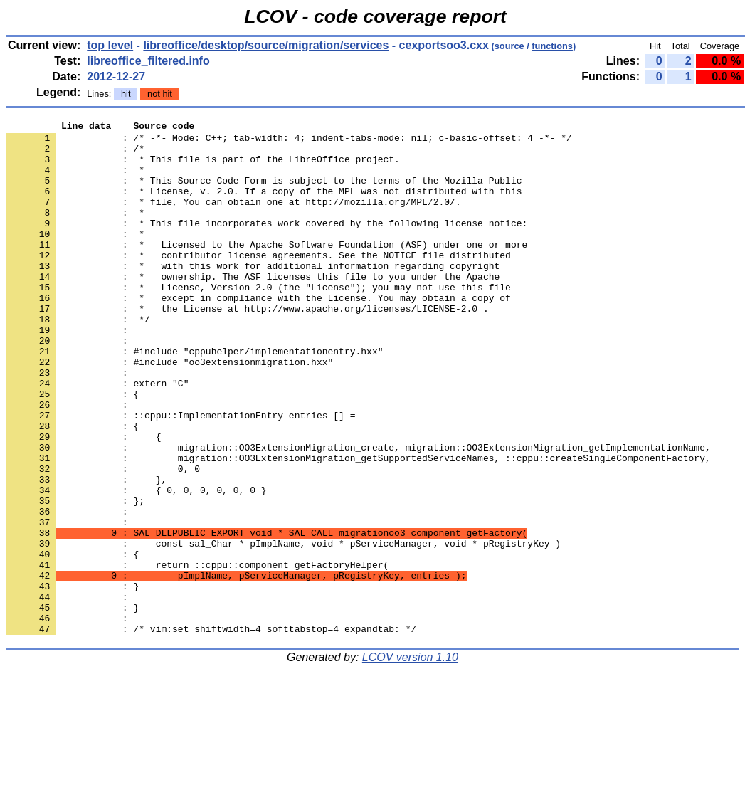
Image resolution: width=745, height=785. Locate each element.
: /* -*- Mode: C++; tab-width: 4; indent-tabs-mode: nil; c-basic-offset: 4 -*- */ (289, 141)
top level (110, 45)
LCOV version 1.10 (410, 760)
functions (552, 46)
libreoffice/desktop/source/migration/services (266, 45)
